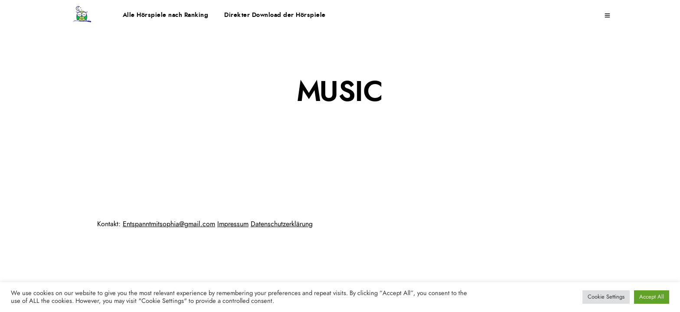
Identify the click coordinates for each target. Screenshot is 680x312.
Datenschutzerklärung (282, 224)
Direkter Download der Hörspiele (275, 15)
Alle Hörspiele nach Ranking (166, 15)
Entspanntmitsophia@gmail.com (169, 224)
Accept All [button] (651, 297)
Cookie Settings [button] (606, 297)
